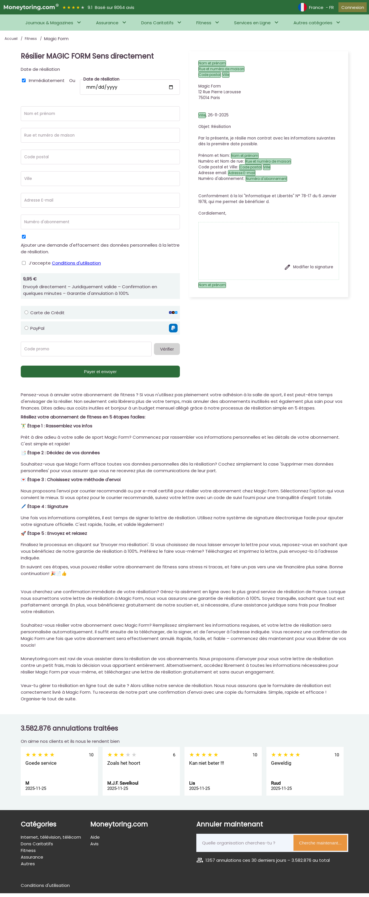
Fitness (203, 26)
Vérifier (167, 352)
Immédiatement (47, 84)
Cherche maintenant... (320, 846)
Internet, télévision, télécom (51, 841)
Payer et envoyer (100, 375)
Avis (94, 847)
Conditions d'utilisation (76, 267)
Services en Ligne (252, 26)
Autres (28, 867)
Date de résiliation (40, 73)
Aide (95, 841)
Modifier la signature (308, 270)
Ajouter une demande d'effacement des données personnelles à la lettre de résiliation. (100, 252)
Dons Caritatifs (157, 26)
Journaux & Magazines (49, 26)
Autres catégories (312, 26)
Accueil (11, 42)
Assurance (107, 26)
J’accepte (65, 267)
